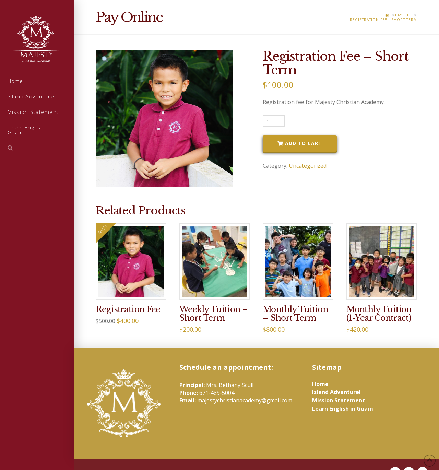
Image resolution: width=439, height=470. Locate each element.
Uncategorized (308, 165)
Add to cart (303, 143)
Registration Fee (128, 309)
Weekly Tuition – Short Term (213, 313)
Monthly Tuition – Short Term (295, 313)
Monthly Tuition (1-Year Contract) (379, 313)
